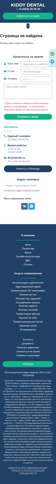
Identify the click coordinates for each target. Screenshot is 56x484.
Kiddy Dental (28, 5)
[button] (28, 25)
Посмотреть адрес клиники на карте (22, 190)
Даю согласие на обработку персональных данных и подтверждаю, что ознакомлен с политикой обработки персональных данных (26, 106)
